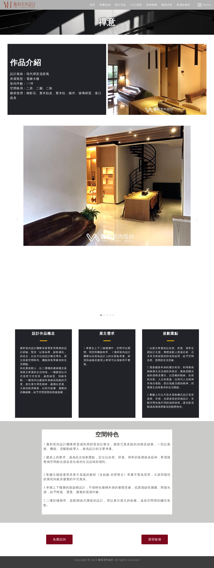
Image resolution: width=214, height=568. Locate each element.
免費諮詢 (104, 5)
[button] (17, 219)
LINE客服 (136, 5)
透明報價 (151, 5)
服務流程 (166, 5)
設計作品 (120, 5)
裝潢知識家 (183, 5)
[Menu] (204, 5)
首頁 (92, 5)
